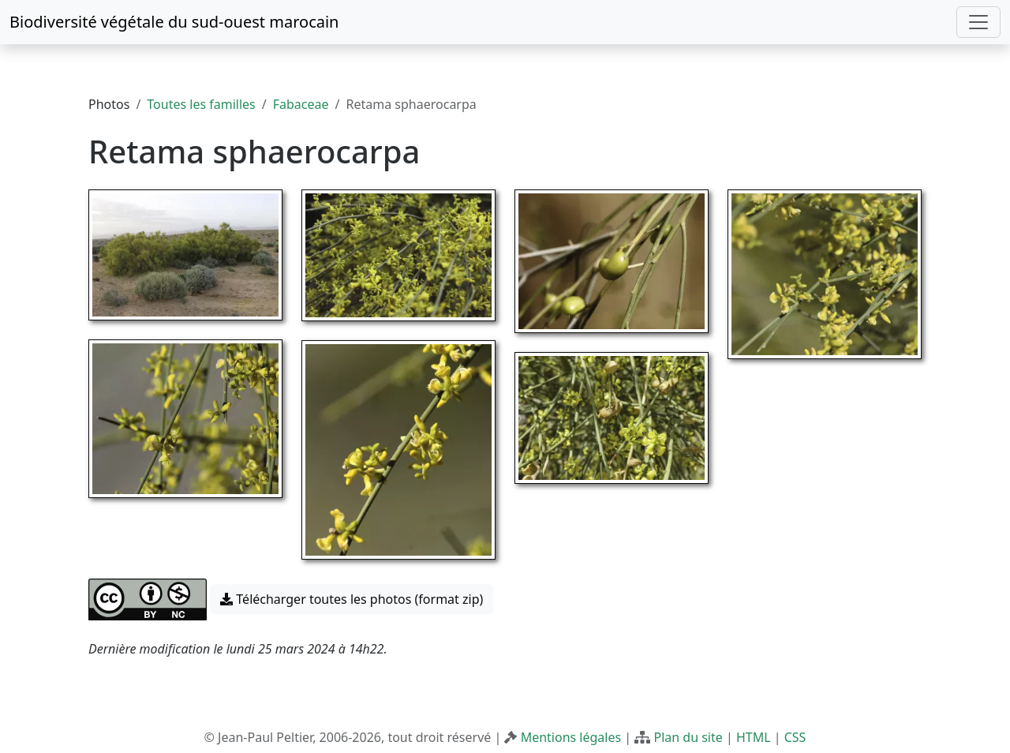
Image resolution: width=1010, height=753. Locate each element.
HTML (753, 737)
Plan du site (687, 737)
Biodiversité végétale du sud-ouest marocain (174, 21)
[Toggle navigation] (978, 22)
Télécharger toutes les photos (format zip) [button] (351, 599)
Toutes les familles (201, 104)
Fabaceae (301, 104)
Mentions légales (571, 737)
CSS (795, 737)
